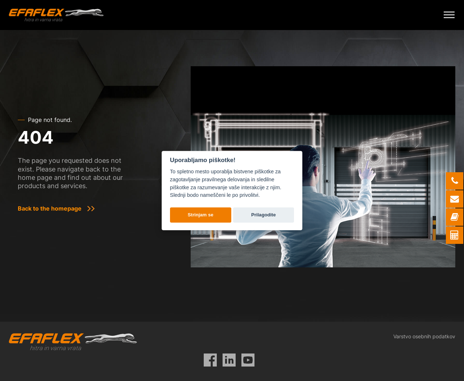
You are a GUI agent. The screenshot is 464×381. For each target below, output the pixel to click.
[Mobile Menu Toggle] (449, 15)
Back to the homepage (50, 208)
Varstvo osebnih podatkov (424, 336)
